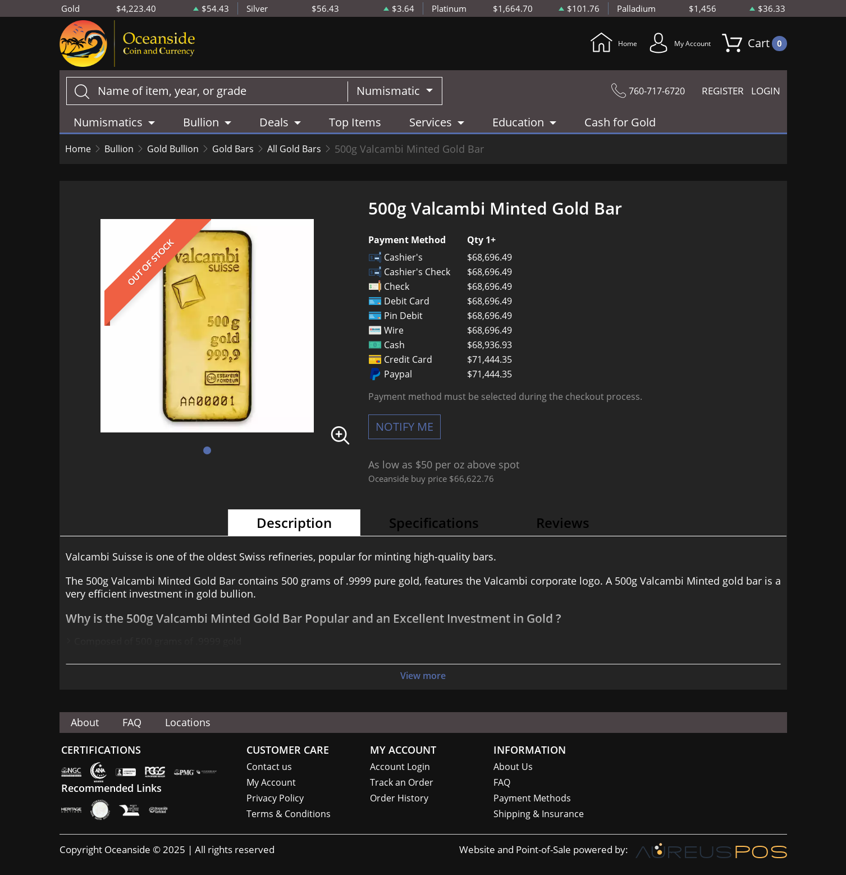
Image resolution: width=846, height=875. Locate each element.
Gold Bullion (183, 152)
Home (582, 45)
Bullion (124, 152)
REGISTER (715, 95)
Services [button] (430, 126)
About (89, 722)
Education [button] (518, 126)
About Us (513, 766)
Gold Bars (250, 152)
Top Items (355, 126)
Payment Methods (533, 798)
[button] (207, 454)
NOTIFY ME (404, 430)
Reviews (562, 526)
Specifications (434, 526)
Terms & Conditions (289, 815)
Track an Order (402, 782)
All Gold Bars (317, 152)
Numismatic (389, 94)
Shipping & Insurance (539, 815)
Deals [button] (274, 126)
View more (423, 680)
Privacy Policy (275, 798)
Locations (208, 722)
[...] (207, 95)
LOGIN (764, 95)
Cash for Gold (620, 126)
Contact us (269, 766)
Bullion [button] (201, 126)
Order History (400, 798)
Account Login (400, 766)
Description (294, 526)
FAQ (144, 722)
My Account (666, 45)
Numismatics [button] (108, 126)
